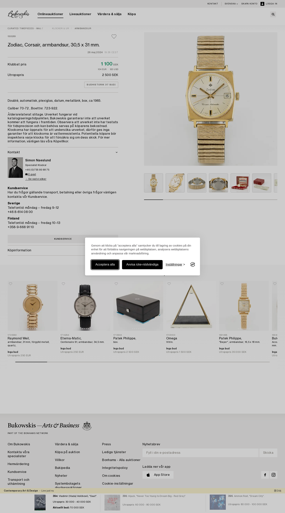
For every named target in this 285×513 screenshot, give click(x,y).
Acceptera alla (105, 264)
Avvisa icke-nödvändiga (142, 264)
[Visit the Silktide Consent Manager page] (192, 264)
